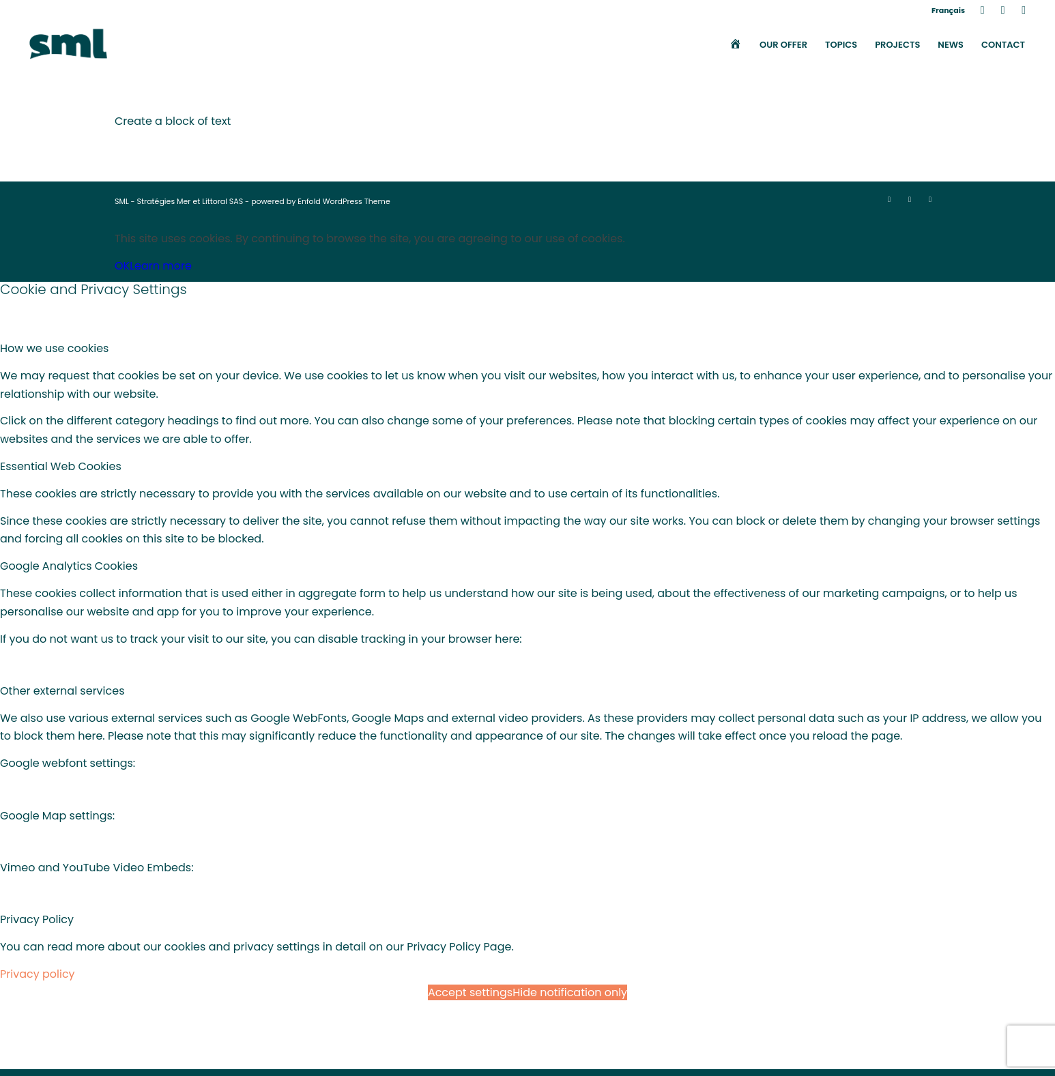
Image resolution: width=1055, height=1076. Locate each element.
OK (122, 266)
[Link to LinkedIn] (982, 10)
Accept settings (470, 992)
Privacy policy (37, 974)
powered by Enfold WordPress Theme (320, 201)
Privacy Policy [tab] (37, 919)
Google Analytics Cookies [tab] (69, 566)
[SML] (68, 45)
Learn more (161, 266)
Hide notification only (569, 992)
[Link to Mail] (1023, 10)
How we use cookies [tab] (54, 348)
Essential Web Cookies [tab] (60, 466)
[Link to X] (1003, 10)
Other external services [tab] (62, 691)
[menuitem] (945, 10)
